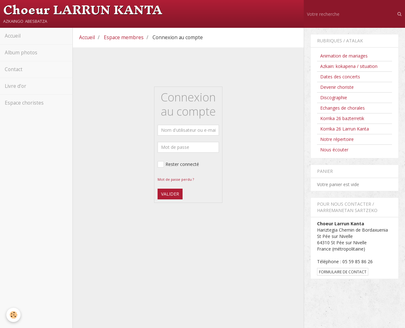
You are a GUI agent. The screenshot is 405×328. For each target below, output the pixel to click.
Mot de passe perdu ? (176, 179)
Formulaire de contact (342, 271)
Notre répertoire (337, 139)
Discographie (333, 97)
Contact (13, 69)
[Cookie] (13, 315)
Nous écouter (334, 150)
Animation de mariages (344, 56)
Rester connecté (178, 164)
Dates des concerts (340, 77)
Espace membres (124, 37)
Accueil (13, 36)
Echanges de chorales (342, 108)
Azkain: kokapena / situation (348, 66)
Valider (170, 194)
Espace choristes (24, 103)
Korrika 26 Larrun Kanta (344, 129)
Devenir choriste (337, 87)
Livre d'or (15, 86)
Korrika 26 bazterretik (342, 118)
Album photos (21, 52)
